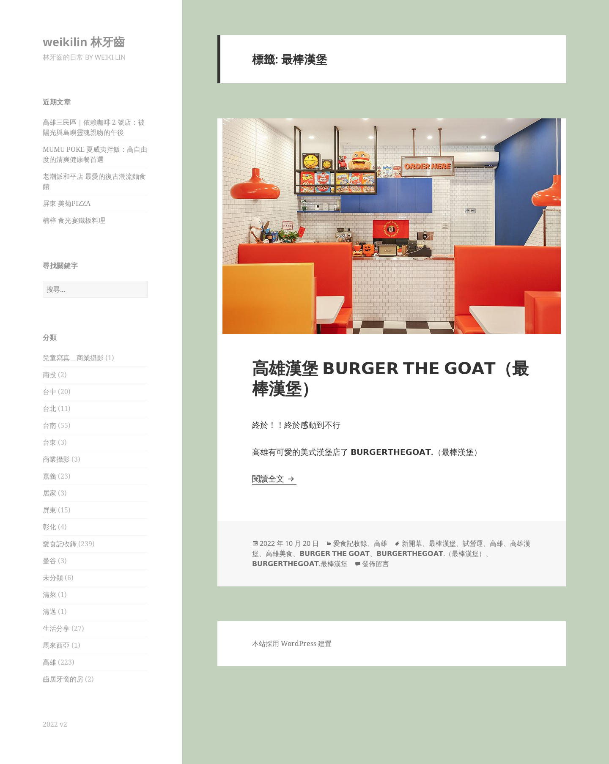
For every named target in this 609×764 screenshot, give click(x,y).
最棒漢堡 (442, 543)
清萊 (49, 594)
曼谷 (49, 560)
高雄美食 (279, 553)
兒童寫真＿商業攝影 (73, 357)
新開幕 (412, 543)
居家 (49, 493)
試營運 (473, 543)
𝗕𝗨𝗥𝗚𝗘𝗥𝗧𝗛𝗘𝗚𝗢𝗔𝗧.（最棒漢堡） (431, 553)
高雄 (49, 662)
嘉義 (49, 476)
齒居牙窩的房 (63, 679)
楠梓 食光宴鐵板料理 (74, 220)
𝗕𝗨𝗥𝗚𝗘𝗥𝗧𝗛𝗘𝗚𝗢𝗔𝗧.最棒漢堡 (300, 563)
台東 (49, 442)
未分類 (53, 577)
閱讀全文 (274, 478)
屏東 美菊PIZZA (67, 203)
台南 (49, 425)
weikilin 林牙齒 (84, 41)
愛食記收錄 (60, 543)
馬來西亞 (56, 645)
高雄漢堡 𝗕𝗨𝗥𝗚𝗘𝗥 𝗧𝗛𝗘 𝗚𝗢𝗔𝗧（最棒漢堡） (390, 377)
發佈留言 (375, 563)
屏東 (49, 510)
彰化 (49, 526)
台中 (49, 391)
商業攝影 (56, 459)
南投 (49, 374)
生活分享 (56, 628)
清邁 (49, 611)
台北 (49, 408)
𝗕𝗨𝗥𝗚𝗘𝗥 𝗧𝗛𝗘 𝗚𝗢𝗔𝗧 (334, 553)
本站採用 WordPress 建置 (292, 643)
